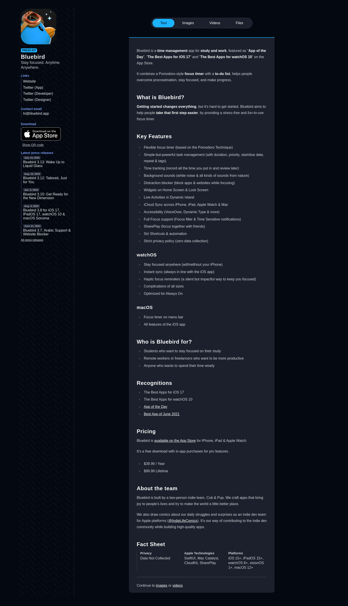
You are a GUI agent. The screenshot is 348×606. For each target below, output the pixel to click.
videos (177, 585)
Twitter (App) (33, 87)
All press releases (32, 240)
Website (29, 81)
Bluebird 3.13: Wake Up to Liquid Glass (43, 164)
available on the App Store (175, 441)
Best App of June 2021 (162, 414)
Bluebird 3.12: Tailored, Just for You (45, 180)
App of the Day (155, 407)
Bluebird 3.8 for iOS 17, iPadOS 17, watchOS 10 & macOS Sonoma (44, 214)
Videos (215, 23)
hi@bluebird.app (36, 113)
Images (188, 23)
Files (239, 23)
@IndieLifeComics (182, 521)
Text (163, 23)
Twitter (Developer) (38, 93)
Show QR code (33, 145)
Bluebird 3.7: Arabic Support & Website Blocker (47, 232)
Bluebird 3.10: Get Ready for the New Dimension (45, 196)
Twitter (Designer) (37, 100)
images (161, 585)
